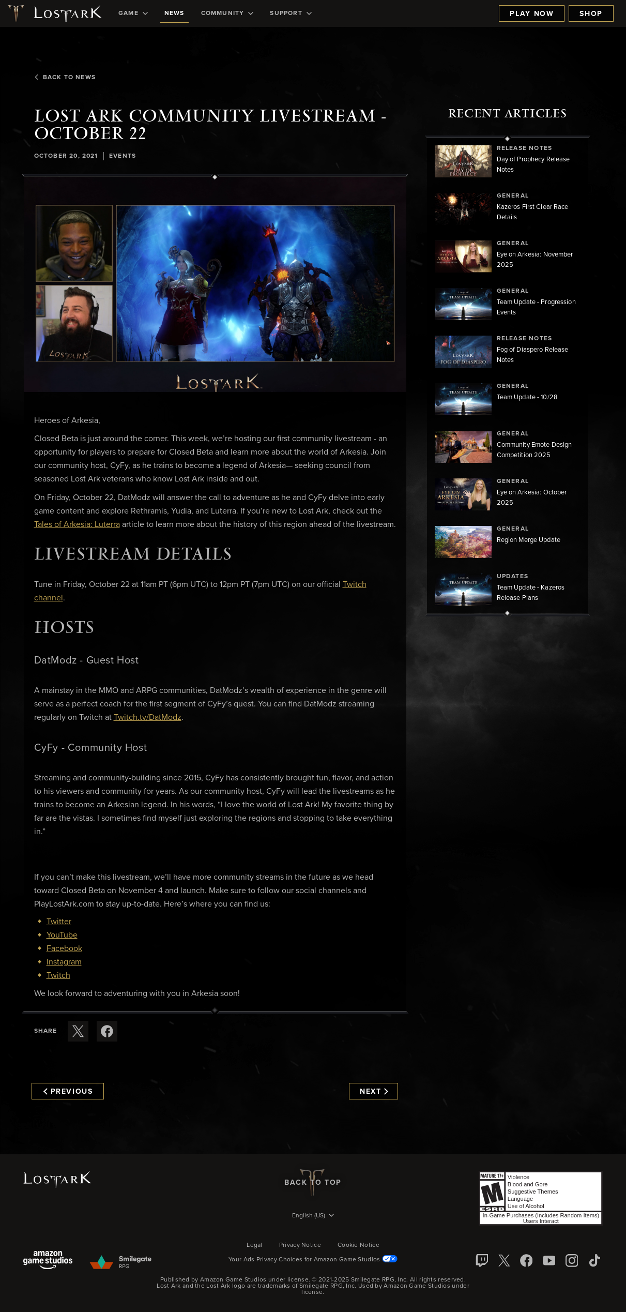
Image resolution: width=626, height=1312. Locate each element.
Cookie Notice (358, 1245)
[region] (507, 376)
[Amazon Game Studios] (47, 1261)
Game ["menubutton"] (133, 13)
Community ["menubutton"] (227, 13)
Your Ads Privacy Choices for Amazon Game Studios (313, 1260)
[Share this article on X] (78, 1031)
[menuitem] (133, 13)
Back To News (64, 77)
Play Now (532, 14)
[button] (215, 284)
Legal (255, 1245)
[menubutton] (313, 1216)
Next (374, 1091)
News (174, 13)
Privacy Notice (300, 1245)
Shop (591, 14)
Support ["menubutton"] (290, 13)
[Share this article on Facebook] (107, 1031)
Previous (68, 1091)
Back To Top (313, 1183)
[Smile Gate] (120, 1263)
